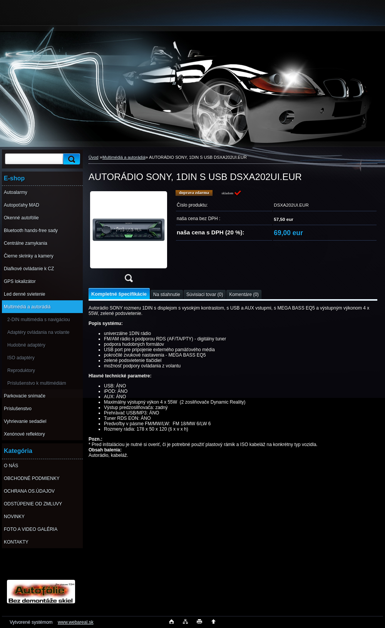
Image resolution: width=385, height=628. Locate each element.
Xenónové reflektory (24, 434)
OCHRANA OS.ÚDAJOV (29, 491)
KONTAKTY (16, 542)
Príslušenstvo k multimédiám (36, 383)
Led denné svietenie (24, 294)
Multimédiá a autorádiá (27, 307)
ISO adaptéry (21, 357)
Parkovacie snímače (24, 396)
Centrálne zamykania (25, 243)
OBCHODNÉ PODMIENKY (32, 478)
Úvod (94, 157)
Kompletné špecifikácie (119, 294)
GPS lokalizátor (20, 281)
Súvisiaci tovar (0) (204, 294)
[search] (70, 159)
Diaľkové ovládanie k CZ (29, 268)
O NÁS (11, 465)
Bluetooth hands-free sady (31, 230)
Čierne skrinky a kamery (29, 256)
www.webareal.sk (76, 622)
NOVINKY (14, 516)
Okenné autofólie (21, 218)
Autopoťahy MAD (21, 205)
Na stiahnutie (166, 294)
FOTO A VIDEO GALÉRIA (30, 529)
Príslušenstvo (18, 408)
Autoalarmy (15, 192)
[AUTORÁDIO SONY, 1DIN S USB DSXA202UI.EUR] (129, 238)
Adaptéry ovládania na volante (38, 332)
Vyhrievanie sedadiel (25, 421)
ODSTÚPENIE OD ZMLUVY (33, 504)
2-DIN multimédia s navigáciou (38, 319)
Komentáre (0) (244, 294)
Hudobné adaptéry (26, 345)
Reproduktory (21, 370)
